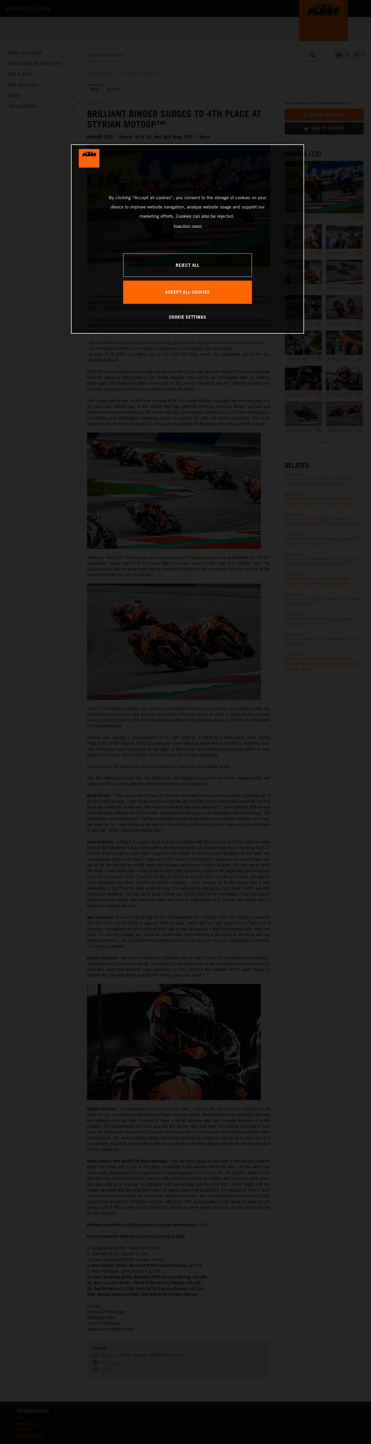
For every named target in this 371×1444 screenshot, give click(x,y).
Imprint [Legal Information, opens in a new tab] (196, 226)
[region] (187, 238)
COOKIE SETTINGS (187, 317)
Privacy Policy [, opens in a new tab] (182, 226)
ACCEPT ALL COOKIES (187, 292)
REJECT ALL (187, 265)
